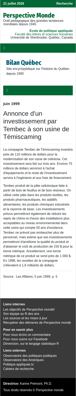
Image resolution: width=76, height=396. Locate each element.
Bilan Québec (23, 62)
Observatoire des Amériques (23, 360)
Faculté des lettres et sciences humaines (44, 34)
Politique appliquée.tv (18, 364)
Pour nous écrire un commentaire (27, 334)
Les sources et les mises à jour (25, 318)
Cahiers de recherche (18, 369)
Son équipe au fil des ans (21, 313)
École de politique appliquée (51, 31)
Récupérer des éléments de (37, 322)
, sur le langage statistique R (31, 343)
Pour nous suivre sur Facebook (25, 339)
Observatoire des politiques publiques (30, 355)
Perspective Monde (29, 15)
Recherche (64, 3)
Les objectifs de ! (29, 309)
